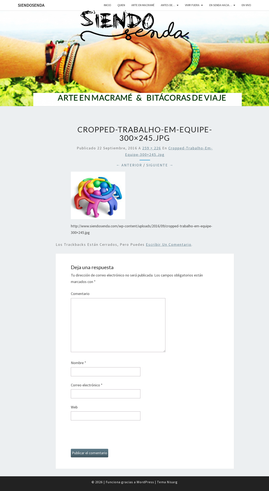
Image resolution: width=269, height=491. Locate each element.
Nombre (78, 362)
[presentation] (103, 436)
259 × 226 (151, 148)
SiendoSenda (31, 5)
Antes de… (168, 5)
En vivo (246, 5)
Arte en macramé (142, 5)
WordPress (145, 482)
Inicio (107, 5)
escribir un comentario (168, 244)
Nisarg (172, 482)
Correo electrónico (87, 385)
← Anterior (129, 165)
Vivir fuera (192, 5)
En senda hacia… (220, 5)
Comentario (80, 293)
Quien (121, 5)
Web (74, 407)
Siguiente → (159, 165)
